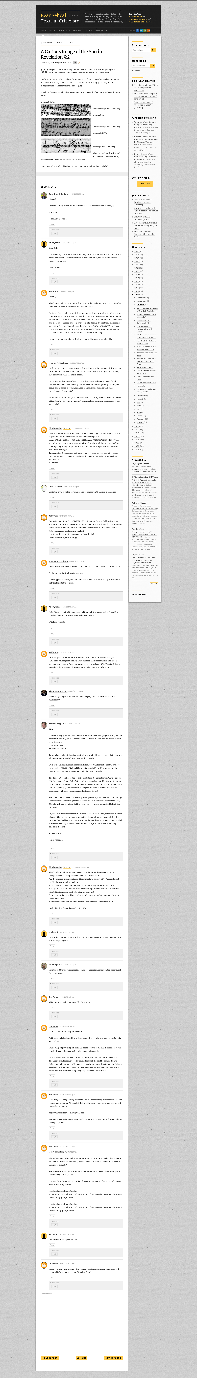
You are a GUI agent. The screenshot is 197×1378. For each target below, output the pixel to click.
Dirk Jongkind (55, 428)
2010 (136, 433)
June (139, 406)
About (52, 30)
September (142, 396)
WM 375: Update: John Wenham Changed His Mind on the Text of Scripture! (144, 469)
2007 (137, 443)
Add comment (47, 1294)
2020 (137, 271)
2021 (136, 268)
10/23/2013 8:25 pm (66, 1234)
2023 (136, 261)
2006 (137, 446)
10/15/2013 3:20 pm (81, 428)
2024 (136, 258)
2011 (136, 429)
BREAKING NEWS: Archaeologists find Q (143, 218)
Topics (89, 30)
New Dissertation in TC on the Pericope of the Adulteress (146, 87)
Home (43, 30)
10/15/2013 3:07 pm (77, 363)
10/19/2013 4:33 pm (67, 1026)
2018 (136, 278)
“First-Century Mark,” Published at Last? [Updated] (143, 105)
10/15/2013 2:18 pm (69, 243)
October (141, 304)
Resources (78, 30)
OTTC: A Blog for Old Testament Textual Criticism (145, 477)
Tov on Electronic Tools (146, 382)
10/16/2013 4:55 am (72, 724)
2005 (136, 449)
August (140, 399)
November (142, 301)
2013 (136, 294)
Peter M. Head (135, 16)
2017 (136, 281)
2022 (136, 264)
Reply (52, 224)
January (140, 422)
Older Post (49, 1358)
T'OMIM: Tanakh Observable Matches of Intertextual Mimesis (144, 482)
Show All (154, 584)
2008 (137, 439)
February (141, 419)
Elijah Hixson (140, 154)
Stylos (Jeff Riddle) (141, 464)
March (140, 415)
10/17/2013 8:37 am (67, 932)
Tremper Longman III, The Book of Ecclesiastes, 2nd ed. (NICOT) (144, 534)
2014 (136, 291)
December (142, 298)
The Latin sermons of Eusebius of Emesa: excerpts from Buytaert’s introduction (144, 560)
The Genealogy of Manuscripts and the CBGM (145, 329)
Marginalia (141, 386)
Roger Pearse (138, 555)
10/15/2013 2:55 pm (67, 292)
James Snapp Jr (56, 724)
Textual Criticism (60, 18)
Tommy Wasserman (138, 19)
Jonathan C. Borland (58, 194)
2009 (137, 436)
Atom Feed (136, 70)
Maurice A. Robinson (58, 363)
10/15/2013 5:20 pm (77, 561)
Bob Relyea (54, 965)
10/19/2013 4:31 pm (67, 997)
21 (75, 62)
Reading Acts (138, 529)
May (139, 409)
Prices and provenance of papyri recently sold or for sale (144, 507)
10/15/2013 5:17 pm (67, 516)
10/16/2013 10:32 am (81, 867)
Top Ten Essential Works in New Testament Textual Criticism (146, 211)
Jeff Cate (53, 291)
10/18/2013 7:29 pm (68, 965)
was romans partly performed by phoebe (145, 125)
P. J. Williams (134, 22)
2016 (136, 284)
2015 (136, 288)
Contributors (64, 30)
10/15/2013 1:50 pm (77, 194)
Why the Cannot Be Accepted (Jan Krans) (145, 225)
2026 (136, 251)
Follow (145, 183)
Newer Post (113, 1358)
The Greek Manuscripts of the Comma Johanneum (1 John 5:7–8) (145, 96)
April (139, 412)
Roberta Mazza (139, 503)
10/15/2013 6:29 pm (69, 607)
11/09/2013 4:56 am (67, 1264)
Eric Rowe (53, 997)
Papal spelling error (145, 367)
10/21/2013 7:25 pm (67, 1147)
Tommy (137, 122)
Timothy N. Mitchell (58, 691)
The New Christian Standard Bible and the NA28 (144, 234)
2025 (136, 254)
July (138, 402)
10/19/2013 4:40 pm (67, 1095)
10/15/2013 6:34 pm (67, 652)
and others (146, 22)
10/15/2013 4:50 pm (71, 487)
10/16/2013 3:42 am (76, 691)
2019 (136, 274)
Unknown (53, 1264)
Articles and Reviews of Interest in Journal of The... (146, 361)
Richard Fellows (141, 137)
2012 (136, 426)
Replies (55, 229)
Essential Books (102, 30)
